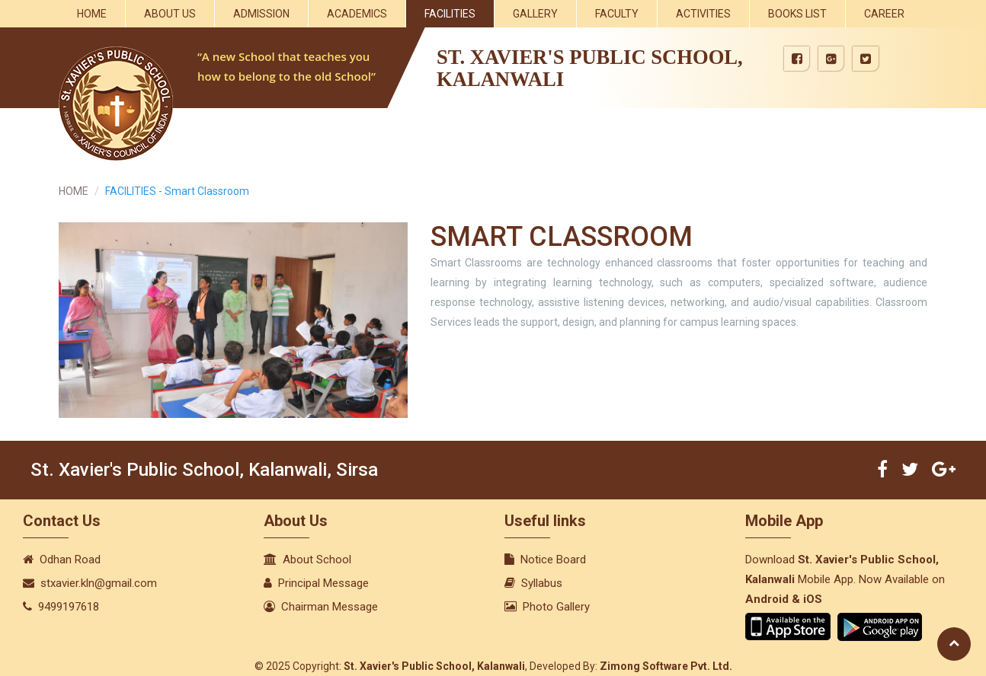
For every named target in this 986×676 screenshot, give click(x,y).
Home (92, 14)
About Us (170, 14)
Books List (797, 14)
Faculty (617, 14)
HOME (73, 191)
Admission (261, 14)
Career (884, 14)
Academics (357, 14)
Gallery (535, 14)
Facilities (449, 14)
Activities (703, 14)
